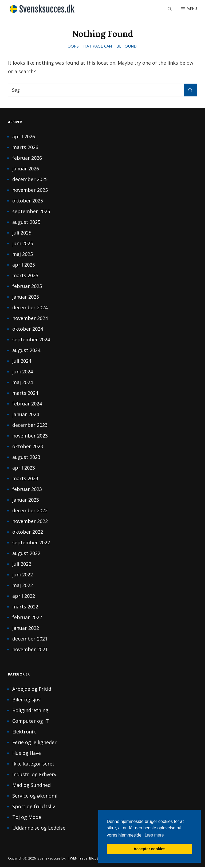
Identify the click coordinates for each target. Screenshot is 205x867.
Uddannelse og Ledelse (38, 828)
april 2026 (23, 136)
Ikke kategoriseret (33, 763)
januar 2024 (25, 414)
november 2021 (30, 649)
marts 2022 (25, 606)
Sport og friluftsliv (33, 806)
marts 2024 (25, 393)
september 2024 (31, 339)
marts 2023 (25, 478)
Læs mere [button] (154, 835)
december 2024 (30, 307)
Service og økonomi (34, 795)
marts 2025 (25, 275)
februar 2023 (27, 489)
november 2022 (30, 521)
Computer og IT (30, 721)
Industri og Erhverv (34, 774)
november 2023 (30, 435)
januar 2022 (25, 628)
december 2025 (30, 179)
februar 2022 (27, 617)
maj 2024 (22, 382)
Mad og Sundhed (31, 785)
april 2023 (23, 467)
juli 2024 (21, 361)
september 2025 (31, 211)
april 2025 (23, 264)
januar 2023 (25, 500)
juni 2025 (22, 243)
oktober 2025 (27, 200)
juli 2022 (21, 564)
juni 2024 (22, 371)
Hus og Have (26, 753)
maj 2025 (22, 254)
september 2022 (31, 542)
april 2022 (23, 596)
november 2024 (30, 318)
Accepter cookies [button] (149, 849)
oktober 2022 (27, 532)
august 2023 (26, 457)
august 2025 (26, 222)
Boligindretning (30, 710)
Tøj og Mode (26, 817)
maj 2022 (22, 585)
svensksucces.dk (51, 858)
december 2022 (30, 510)
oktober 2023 (27, 446)
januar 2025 (25, 297)
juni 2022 (22, 574)
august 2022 (26, 553)
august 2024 (26, 350)
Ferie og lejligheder (34, 742)
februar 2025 (27, 286)
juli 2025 (21, 232)
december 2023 (30, 425)
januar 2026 (25, 168)
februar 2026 (27, 158)
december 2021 (30, 638)
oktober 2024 (27, 329)
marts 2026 (25, 147)
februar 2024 (27, 403)
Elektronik (24, 731)
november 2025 (30, 190)
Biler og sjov (26, 699)
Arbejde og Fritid (31, 689)
